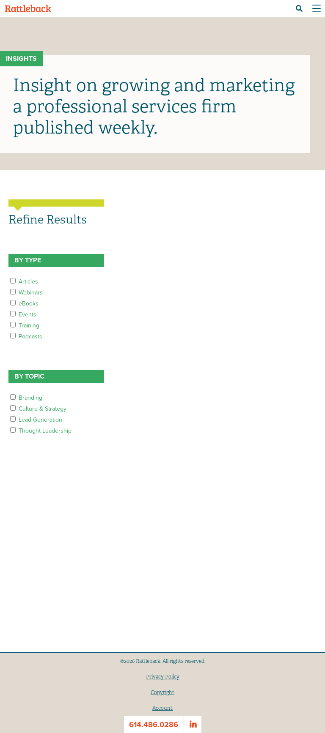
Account (162, 708)
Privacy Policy (162, 676)
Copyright (162, 692)
